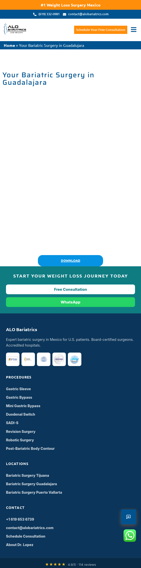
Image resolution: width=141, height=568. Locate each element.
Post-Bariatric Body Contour (30, 448)
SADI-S (12, 423)
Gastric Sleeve (18, 389)
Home (9, 45)
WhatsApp (70, 302)
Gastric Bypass (19, 397)
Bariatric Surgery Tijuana (27, 475)
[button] (133, 30)
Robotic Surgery (20, 440)
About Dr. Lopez (19, 545)
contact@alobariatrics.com (30, 528)
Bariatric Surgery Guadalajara (31, 484)
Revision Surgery (20, 431)
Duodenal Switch (20, 414)
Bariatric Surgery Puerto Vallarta (34, 492)
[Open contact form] (128, 516)
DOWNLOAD (70, 260)
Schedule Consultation (25, 536)
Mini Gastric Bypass (23, 406)
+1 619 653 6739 (20, 519)
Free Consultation (70, 289)
